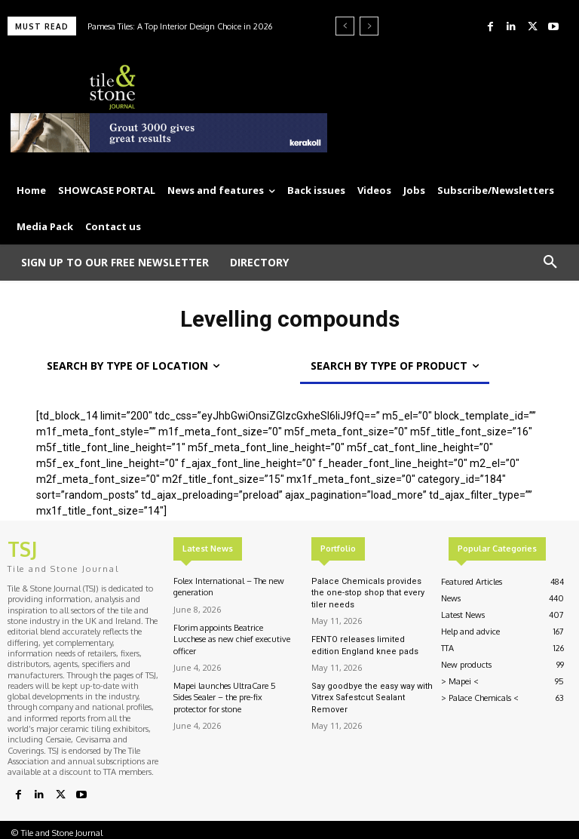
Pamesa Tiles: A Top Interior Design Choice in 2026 (179, 26)
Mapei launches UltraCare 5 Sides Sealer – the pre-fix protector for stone (224, 698)
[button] (550, 262)
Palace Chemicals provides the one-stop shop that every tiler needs (367, 593)
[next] (369, 26)
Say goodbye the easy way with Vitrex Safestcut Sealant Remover (372, 698)
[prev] (344, 26)
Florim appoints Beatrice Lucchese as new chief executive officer (231, 639)
